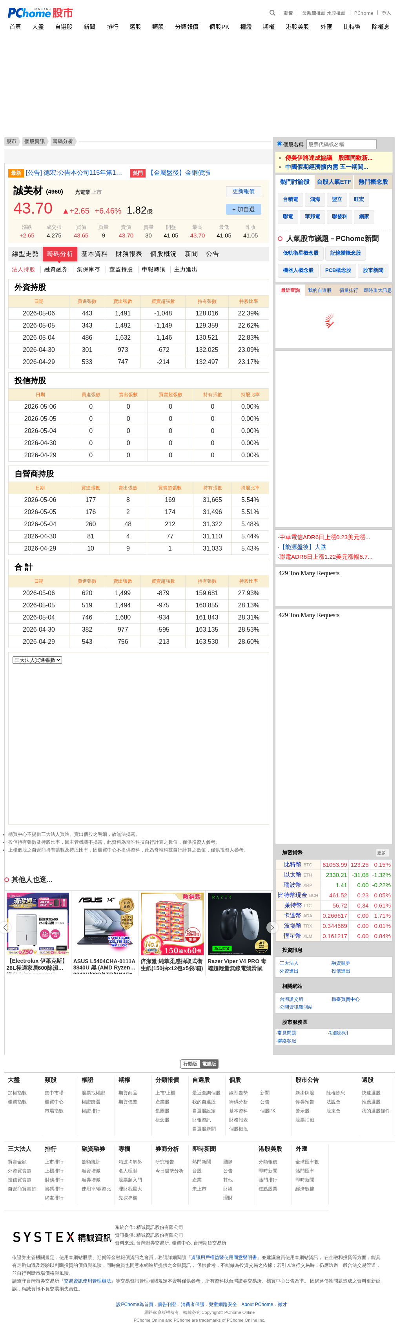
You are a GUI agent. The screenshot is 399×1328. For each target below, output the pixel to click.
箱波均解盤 (130, 1162)
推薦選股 (371, 1102)
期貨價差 (127, 1102)
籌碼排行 (54, 1189)
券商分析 (167, 1148)
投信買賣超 (19, 1180)
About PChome (257, 1304)
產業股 (162, 1102)
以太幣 (293, 874)
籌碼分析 (60, 253)
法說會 (333, 1102)
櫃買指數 (17, 1102)
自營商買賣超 (22, 1189)
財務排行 (54, 1180)
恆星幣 (292, 935)
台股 (197, 1171)
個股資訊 (34, 141)
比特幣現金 (292, 894)
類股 (158, 26)
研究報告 (164, 1162)
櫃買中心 (54, 1102)
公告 (212, 253)
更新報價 (244, 191)
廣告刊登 (167, 1304)
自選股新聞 (204, 1129)
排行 (112, 26)
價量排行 (348, 290)
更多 (381, 852)
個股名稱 (293, 144)
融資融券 (56, 269)
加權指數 (17, 1093)
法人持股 (23, 269)
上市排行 (54, 1162)
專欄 (124, 1148)
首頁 (15, 26)
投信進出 (341, 971)
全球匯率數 (307, 1162)
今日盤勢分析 (169, 1171)
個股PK (219, 26)
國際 (228, 1162)
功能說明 (338, 1033)
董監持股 (121, 269)
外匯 (326, 26)
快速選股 (371, 1093)
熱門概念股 (373, 181)
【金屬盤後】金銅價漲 (179, 172)
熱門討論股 (295, 181)
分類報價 (187, 26)
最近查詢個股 (206, 1093)
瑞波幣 (292, 884)
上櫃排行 (54, 1171)
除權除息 (335, 1093)
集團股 (162, 1111)
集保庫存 (88, 269)
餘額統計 (91, 1162)
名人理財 (127, 1171)
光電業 (82, 192)
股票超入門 (130, 1180)
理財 (228, 1198)
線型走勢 (25, 253)
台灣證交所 (291, 999)
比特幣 (352, 26)
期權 (269, 26)
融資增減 (91, 1171)
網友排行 (54, 1198)
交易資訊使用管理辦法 (87, 1281)
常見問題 (286, 1033)
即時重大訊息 (378, 290)
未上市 (199, 1189)
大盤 (38, 26)
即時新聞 (204, 1148)
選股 (135, 26)
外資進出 (289, 971)
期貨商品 (127, 1093)
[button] (272, 927)
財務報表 (129, 253)
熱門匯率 (304, 1171)
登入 (386, 12)
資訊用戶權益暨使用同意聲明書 (224, 1257)
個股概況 (163, 253)
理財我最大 (130, 1189)
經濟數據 (304, 1189)
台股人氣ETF (334, 181)
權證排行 (91, 1111)
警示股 (302, 1111)
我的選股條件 (376, 1111)
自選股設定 (204, 1111)
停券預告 (304, 1102)
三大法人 (289, 963)
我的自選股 (320, 290)
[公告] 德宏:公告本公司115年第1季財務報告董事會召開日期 (75, 172)
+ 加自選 (243, 209)
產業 (197, 1180)
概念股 (162, 1120)
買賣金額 (17, 1162)
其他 (228, 1180)
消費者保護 (192, 1304)
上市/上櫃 (165, 1093)
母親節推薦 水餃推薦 (324, 12)
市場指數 (54, 1111)
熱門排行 (268, 1180)
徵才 (282, 1304)
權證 (246, 26)
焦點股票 (268, 1189)
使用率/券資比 (96, 1189)
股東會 (333, 1111)
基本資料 (94, 253)
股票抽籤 (304, 1120)
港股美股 (297, 26)
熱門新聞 (201, 1162)
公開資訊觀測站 (296, 1007)
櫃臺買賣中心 (346, 999)
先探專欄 (127, 1198)
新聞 (288, 12)
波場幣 (293, 925)
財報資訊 (201, 1120)
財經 (228, 1189)
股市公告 (307, 1079)
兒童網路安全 (223, 1304)
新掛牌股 (304, 1093)
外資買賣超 (19, 1171)
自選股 (64, 26)
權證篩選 (91, 1102)
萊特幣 (293, 905)
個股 (235, 1079)
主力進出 (186, 269)
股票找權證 (93, 1093)
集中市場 (54, 1093)
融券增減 (91, 1180)
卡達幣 (292, 915)
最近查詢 (290, 290)
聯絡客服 (286, 1041)
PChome (363, 12)
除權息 (381, 26)
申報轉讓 (154, 269)
